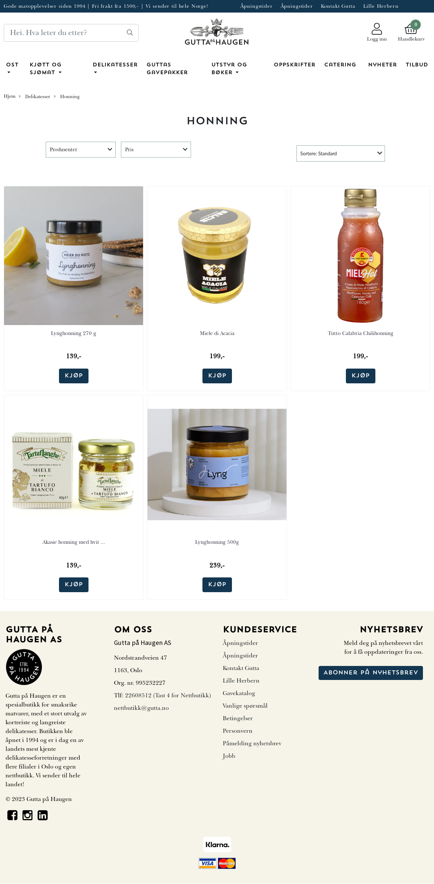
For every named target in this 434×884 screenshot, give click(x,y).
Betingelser (238, 718)
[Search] (71, 33)
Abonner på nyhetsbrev (370, 673)
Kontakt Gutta (338, 6)
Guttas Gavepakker (167, 69)
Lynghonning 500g (217, 542)
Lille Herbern (381, 6)
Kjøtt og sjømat (45, 69)
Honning (67, 97)
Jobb (229, 756)
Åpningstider (256, 6)
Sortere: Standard (319, 153)
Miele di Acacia (217, 333)
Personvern (238, 731)
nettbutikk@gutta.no (141, 708)
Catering (340, 65)
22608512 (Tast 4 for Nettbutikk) (168, 695)
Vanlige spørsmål (245, 705)
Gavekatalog (239, 693)
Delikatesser (115, 65)
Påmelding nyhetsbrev (252, 743)
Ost (12, 65)
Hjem (9, 96)
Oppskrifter (294, 65)
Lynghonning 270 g (73, 333)
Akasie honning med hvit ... (73, 542)
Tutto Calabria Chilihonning (360, 333)
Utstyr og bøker (229, 69)
